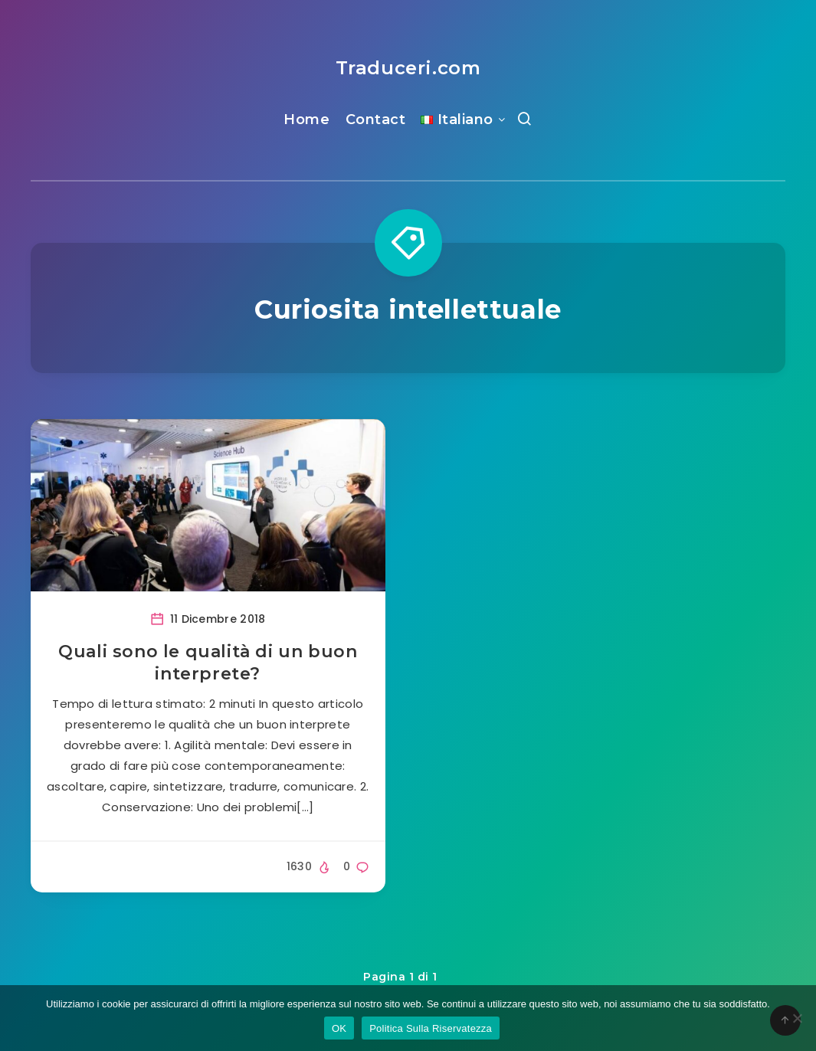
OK (339, 1028)
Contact (376, 119)
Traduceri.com (408, 68)
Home (306, 119)
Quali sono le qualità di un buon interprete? (207, 663)
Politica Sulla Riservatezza (430, 1028)
